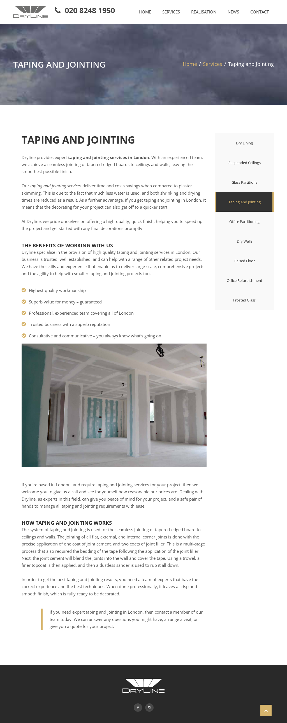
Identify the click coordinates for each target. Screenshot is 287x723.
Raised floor (244, 260)
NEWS (233, 12)
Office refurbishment (244, 280)
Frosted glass (244, 300)
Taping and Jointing (244, 201)
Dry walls (244, 241)
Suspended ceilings (244, 162)
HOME (145, 12)
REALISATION (203, 12)
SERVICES (171, 12)
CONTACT (259, 12)
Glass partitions (244, 182)
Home (190, 64)
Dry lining (244, 143)
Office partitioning (244, 221)
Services (212, 64)
